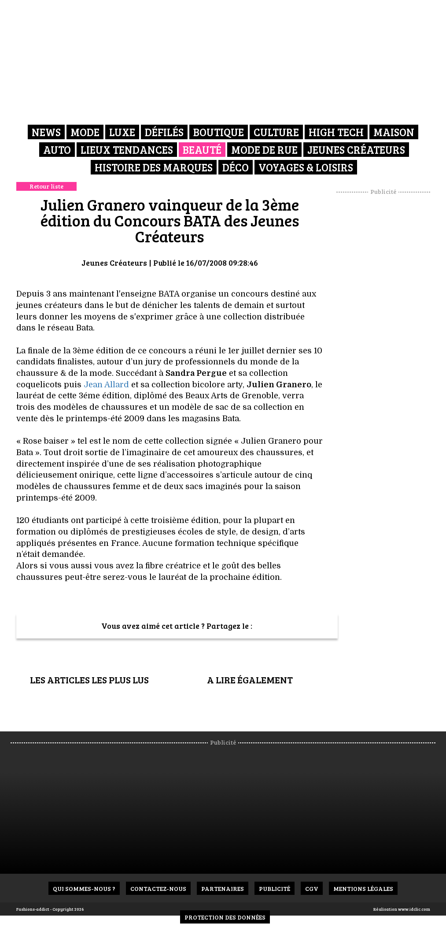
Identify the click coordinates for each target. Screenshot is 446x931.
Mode (85, 132)
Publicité (274, 888)
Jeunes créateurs (356, 149)
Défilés (164, 132)
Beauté (202, 149)
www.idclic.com (414, 909)
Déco (235, 167)
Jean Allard (106, 384)
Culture (276, 132)
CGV (311, 888)
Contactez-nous (158, 888)
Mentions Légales (363, 888)
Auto (57, 149)
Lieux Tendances (127, 149)
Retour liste (46, 186)
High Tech (336, 132)
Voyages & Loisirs (305, 167)
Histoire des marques (154, 167)
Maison (393, 132)
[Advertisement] (391, 328)
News (46, 132)
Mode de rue (264, 149)
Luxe (122, 132)
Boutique (218, 132)
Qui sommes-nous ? (84, 888)
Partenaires (222, 888)
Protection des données (224, 917)
